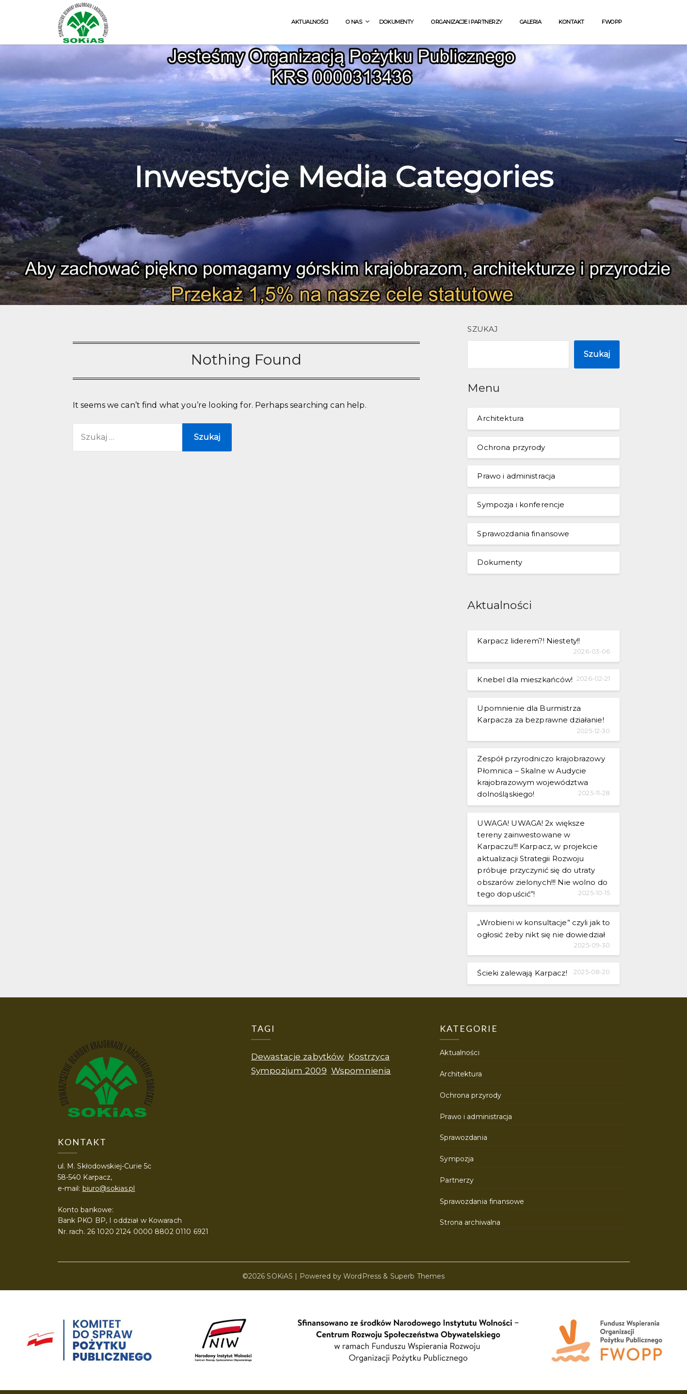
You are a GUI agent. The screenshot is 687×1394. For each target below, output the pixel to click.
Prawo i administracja (516, 476)
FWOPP (612, 21)
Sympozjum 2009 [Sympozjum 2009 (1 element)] (289, 1070)
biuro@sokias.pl (108, 1188)
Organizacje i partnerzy (466, 21)
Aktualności (309, 21)
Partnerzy (457, 1180)
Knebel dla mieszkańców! (525, 679)
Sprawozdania (463, 1137)
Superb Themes (417, 1276)
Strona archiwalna (470, 1222)
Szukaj (482, 329)
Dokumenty (396, 21)
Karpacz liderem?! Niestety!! (528, 640)
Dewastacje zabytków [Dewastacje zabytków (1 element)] (297, 1056)
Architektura (500, 418)
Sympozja (457, 1158)
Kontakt (571, 21)
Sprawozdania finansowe (523, 533)
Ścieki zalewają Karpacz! (522, 972)
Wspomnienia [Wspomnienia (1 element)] (361, 1070)
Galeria (531, 21)
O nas (354, 21)
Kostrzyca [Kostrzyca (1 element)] (369, 1056)
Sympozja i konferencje (520, 504)
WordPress (362, 1276)
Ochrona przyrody (511, 447)
